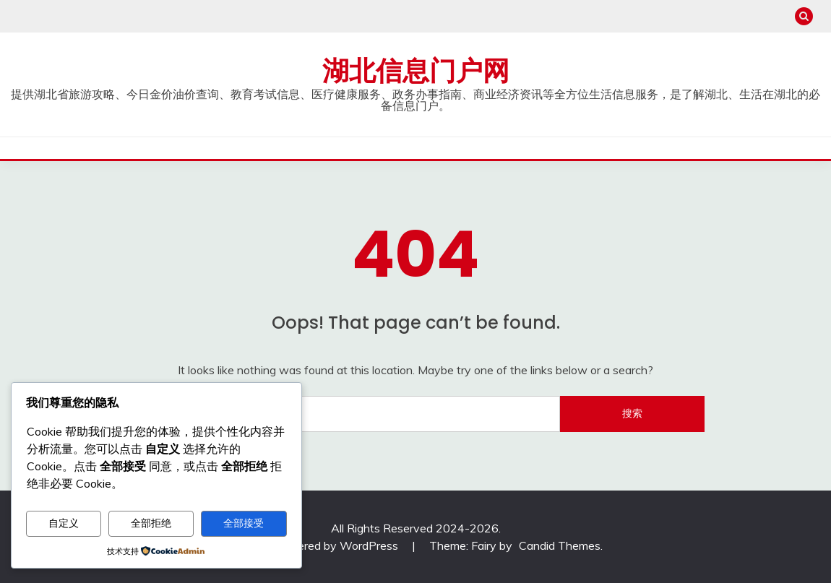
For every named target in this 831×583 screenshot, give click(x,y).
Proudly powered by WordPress (317, 545)
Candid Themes (559, 545)
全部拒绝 (151, 523)
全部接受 (243, 523)
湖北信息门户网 (415, 71)
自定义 (63, 523)
